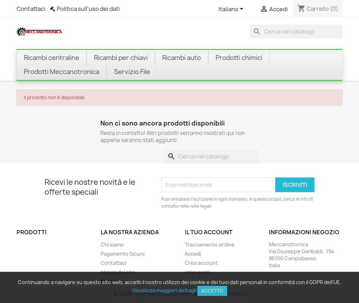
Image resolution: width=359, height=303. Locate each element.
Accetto (212, 291)
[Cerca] (296, 32)
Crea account (201, 263)
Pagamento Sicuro (123, 253)
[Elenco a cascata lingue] (232, 9)
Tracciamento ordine (210, 244)
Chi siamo (112, 244)
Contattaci (30, 9)
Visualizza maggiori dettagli (164, 290)
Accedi (193, 253)
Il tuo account (208, 232)
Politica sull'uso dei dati (88, 9)
